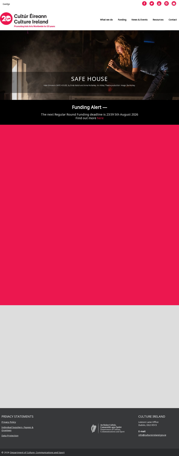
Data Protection (10, 435)
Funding (122, 19)
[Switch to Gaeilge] (6, 4)
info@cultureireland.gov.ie (152, 434)
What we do (106, 19)
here (100, 118)
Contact (173, 19)
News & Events (139, 19)
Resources (158, 19)
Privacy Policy (9, 421)
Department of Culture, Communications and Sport (37, 452)
